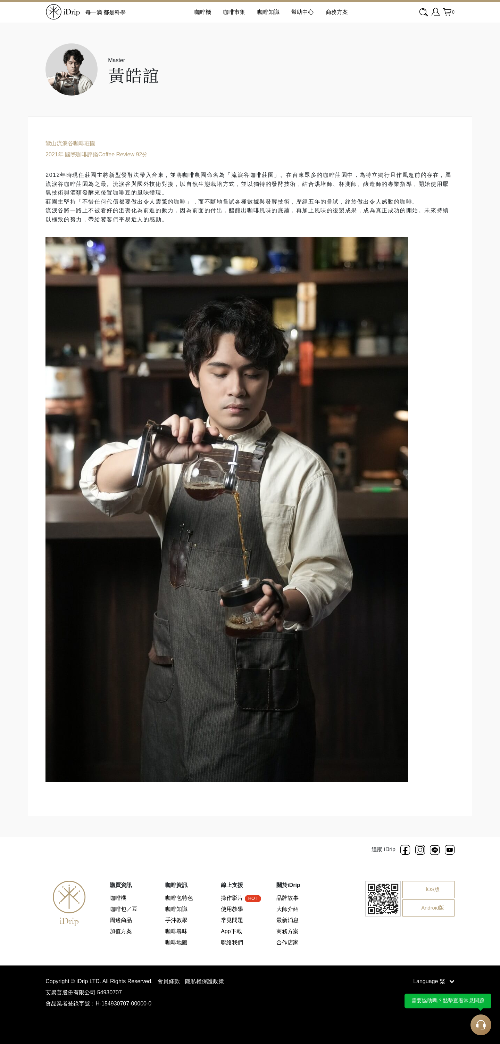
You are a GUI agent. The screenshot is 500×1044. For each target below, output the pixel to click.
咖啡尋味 (176, 931)
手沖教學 (176, 920)
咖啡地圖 (176, 942)
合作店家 (287, 942)
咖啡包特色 (179, 898)
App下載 (231, 931)
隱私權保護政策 (204, 981)
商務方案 (337, 12)
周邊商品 (121, 920)
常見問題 (232, 920)
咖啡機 (118, 898)
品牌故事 (287, 898)
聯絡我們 (232, 942)
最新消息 (287, 920)
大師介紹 (287, 909)
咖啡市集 (234, 12)
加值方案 (121, 931)
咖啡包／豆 (124, 909)
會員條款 (169, 981)
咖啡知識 (268, 12)
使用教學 (232, 909)
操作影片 (241, 898)
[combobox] (424, 12)
